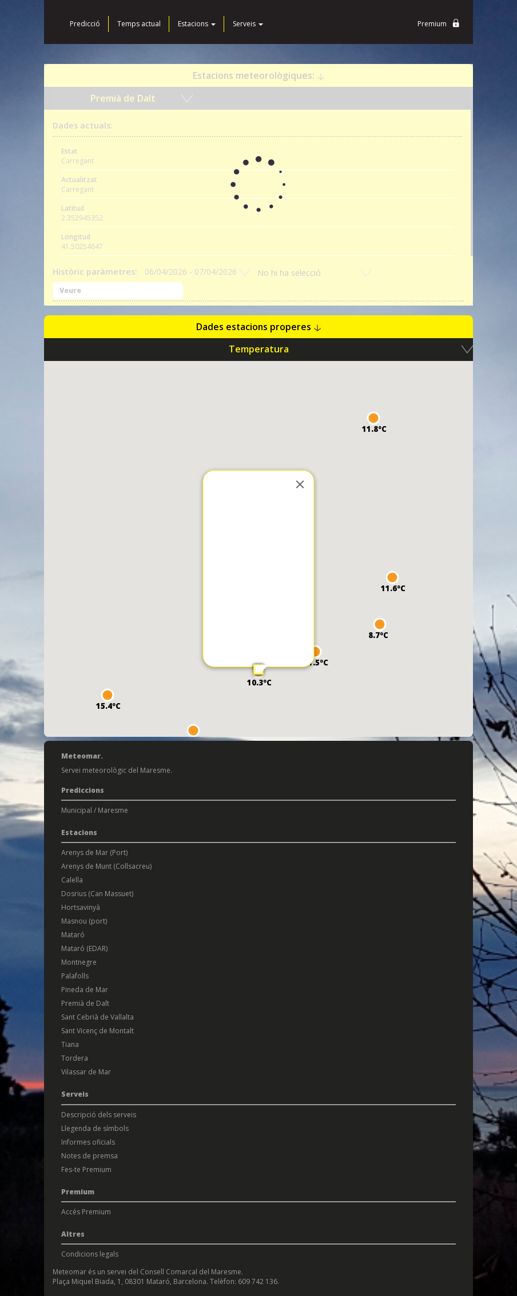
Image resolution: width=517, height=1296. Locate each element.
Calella (72, 880)
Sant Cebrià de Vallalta (97, 1017)
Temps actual (139, 24)
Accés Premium (86, 1212)
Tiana (70, 1044)
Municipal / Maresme (94, 810)
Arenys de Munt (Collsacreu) (106, 866)
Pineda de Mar (84, 989)
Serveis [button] (248, 24)
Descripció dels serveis (98, 1115)
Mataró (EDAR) (84, 948)
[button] (107, 695)
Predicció (85, 24)
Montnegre (79, 962)
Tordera (74, 1058)
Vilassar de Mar (86, 1072)
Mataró (73, 935)
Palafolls (75, 976)
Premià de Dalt (85, 1003)
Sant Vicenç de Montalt (97, 1031)
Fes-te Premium (86, 1169)
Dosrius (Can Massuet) (97, 893)
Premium (440, 24)
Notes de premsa (89, 1156)
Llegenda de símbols (95, 1128)
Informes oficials (88, 1142)
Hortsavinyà (80, 907)
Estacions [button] (197, 24)
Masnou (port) (84, 921)
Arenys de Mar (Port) (94, 852)
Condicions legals (89, 1254)
